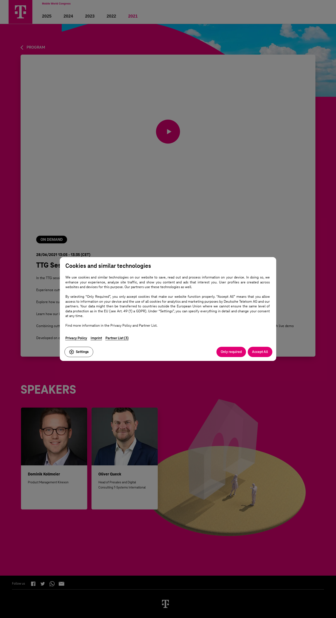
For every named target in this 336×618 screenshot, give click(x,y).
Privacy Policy (76, 338)
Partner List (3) (117, 338)
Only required (231, 352)
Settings (79, 351)
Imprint (96, 338)
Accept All (260, 352)
